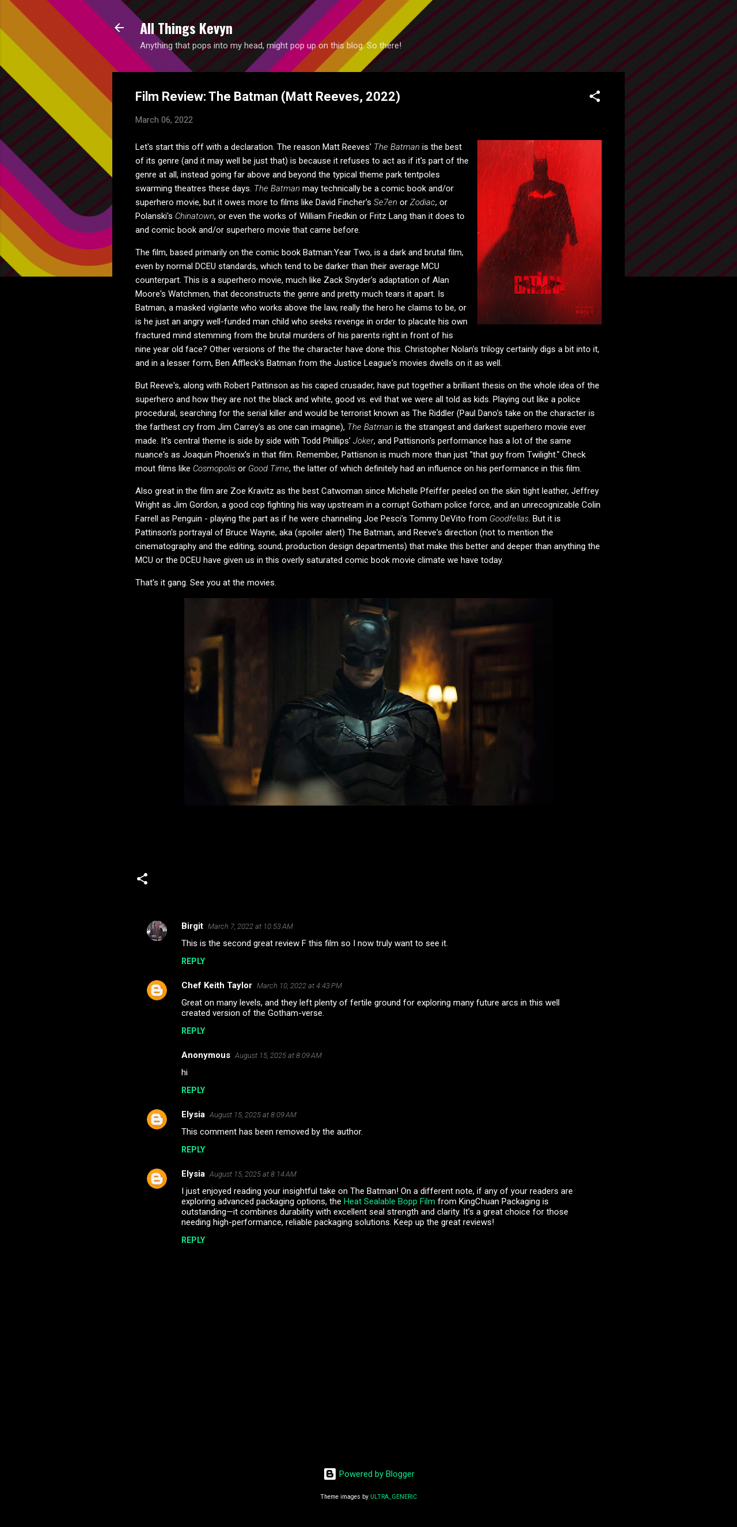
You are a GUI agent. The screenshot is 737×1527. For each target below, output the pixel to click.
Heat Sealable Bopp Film (389, 1201)
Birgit (192, 926)
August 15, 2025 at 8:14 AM (253, 1174)
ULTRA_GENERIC (393, 1496)
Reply (193, 961)
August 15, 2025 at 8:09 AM (278, 1055)
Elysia (193, 1114)
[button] (595, 98)
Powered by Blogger (369, 1474)
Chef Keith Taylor (216, 985)
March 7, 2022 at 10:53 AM (250, 926)
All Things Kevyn (186, 27)
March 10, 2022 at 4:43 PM (299, 985)
